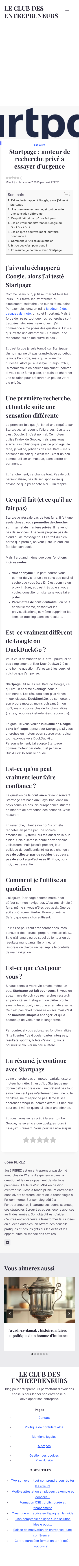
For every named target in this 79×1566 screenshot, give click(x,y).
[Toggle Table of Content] (65, 195)
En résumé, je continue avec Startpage (36, 250)
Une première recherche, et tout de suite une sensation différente (37, 211)
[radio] (26, 1140)
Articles (39, 145)
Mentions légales (44, 1436)
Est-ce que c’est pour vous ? (28, 245)
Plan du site (44, 1460)
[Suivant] (69, 1313)
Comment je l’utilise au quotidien (32, 241)
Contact (44, 1417)
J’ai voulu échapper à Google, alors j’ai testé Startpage (39, 203)
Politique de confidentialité (44, 1427)
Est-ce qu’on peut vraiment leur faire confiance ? (35, 234)
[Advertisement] (39, 64)
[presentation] (39, 1300)
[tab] (32, 1354)
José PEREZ (52, 182)
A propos (44, 1446)
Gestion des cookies (44, 1455)
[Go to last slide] (10, 1313)
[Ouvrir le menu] (69, 11)
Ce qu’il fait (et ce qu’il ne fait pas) (33, 218)
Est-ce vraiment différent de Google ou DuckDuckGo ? (36, 225)
